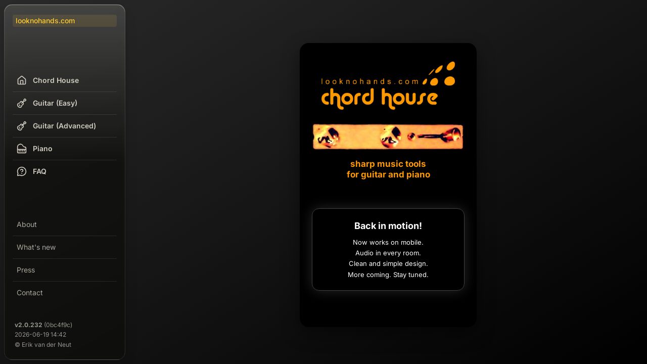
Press (26, 269)
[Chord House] (388, 118)
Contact (30, 292)
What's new (36, 247)
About (27, 224)
